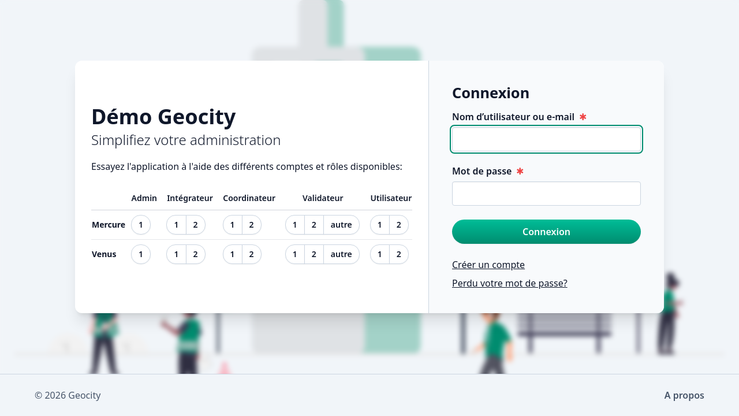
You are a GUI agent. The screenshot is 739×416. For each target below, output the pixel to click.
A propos (684, 395)
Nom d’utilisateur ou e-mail (519, 116)
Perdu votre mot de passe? (510, 283)
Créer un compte (488, 264)
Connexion (546, 231)
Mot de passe (488, 171)
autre (341, 224)
